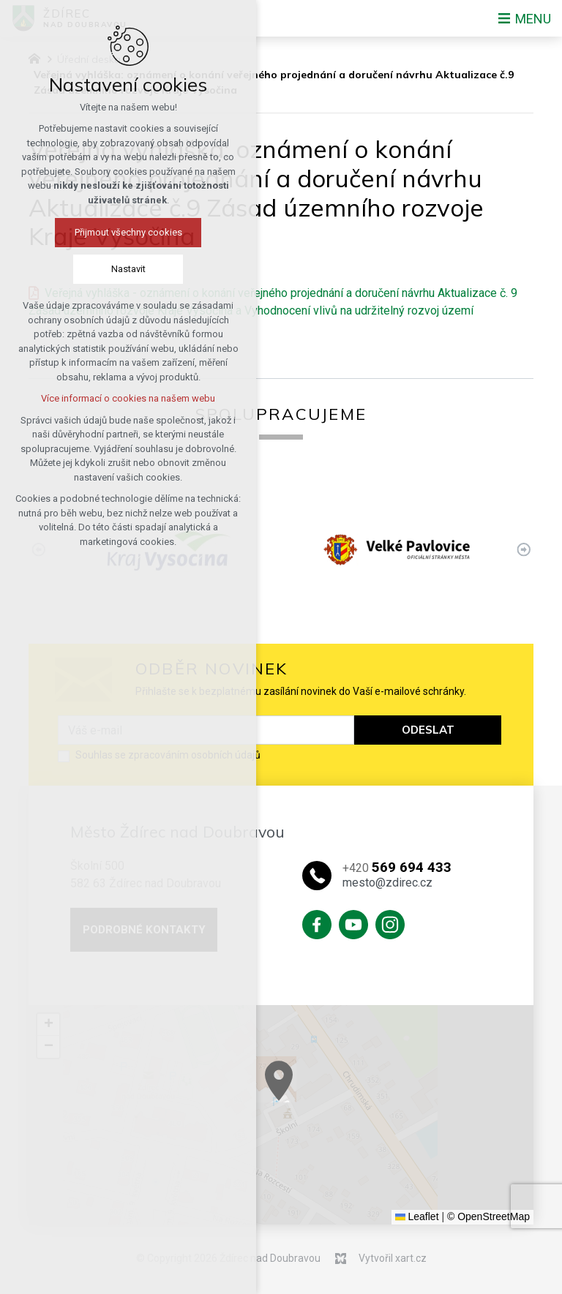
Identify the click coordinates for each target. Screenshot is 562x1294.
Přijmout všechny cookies (76, 232)
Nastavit (76, 268)
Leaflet (417, 1216)
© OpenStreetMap (488, 1216)
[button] (315, 1091)
